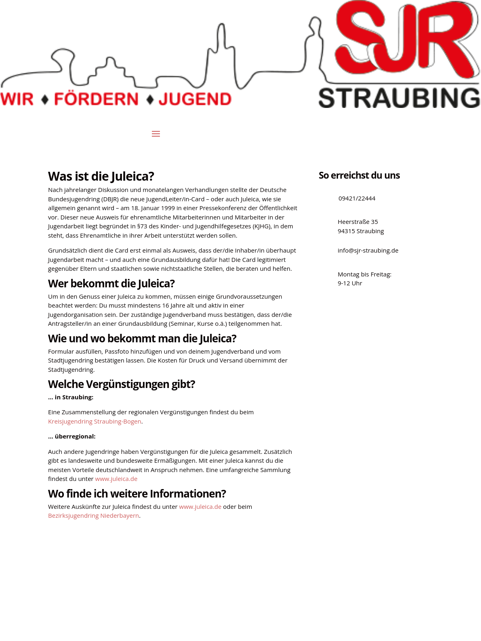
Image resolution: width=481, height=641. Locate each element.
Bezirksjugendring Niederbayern (93, 515)
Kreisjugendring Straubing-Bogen (94, 421)
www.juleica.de (116, 478)
